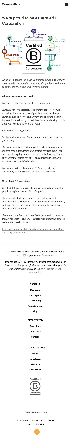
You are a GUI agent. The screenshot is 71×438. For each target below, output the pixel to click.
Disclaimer (40, 424)
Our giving (35, 300)
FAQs (35, 353)
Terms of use (22, 420)
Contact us (35, 369)
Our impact (35, 295)
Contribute (35, 325)
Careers (35, 336)
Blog (35, 311)
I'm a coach (35, 331)
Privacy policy (38, 420)
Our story (35, 289)
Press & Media (35, 305)
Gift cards (35, 364)
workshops (25, 268)
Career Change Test (19, 265)
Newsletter (35, 358)
